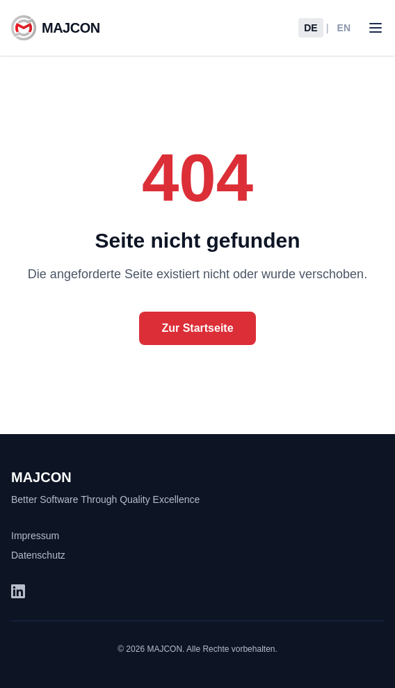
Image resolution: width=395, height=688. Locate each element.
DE (310, 27)
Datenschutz (38, 555)
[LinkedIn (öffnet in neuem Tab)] (18, 591)
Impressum (35, 535)
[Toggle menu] (375, 27)
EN (343, 27)
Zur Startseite (197, 328)
